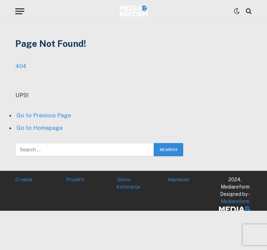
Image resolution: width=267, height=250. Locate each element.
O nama (23, 179)
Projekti (75, 179)
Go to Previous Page (43, 115)
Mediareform (235, 201)
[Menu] (19, 11)
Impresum (178, 179)
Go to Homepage (39, 127)
